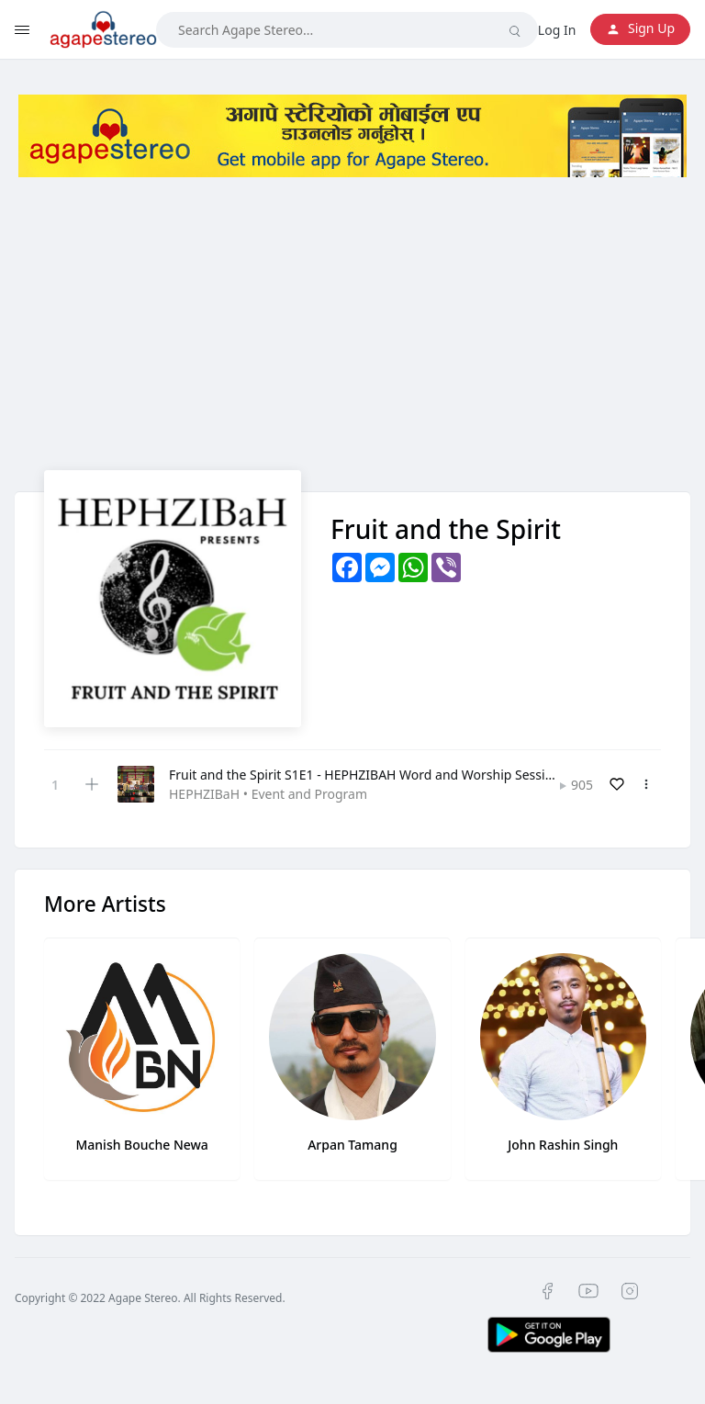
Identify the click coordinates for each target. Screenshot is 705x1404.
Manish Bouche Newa (141, 1144)
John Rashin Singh (563, 1144)
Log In (557, 30)
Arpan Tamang (352, 1144)
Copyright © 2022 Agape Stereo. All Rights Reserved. (150, 1298)
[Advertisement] (352, 341)
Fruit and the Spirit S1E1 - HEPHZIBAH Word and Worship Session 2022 (381, 774)
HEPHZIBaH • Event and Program (268, 794)
